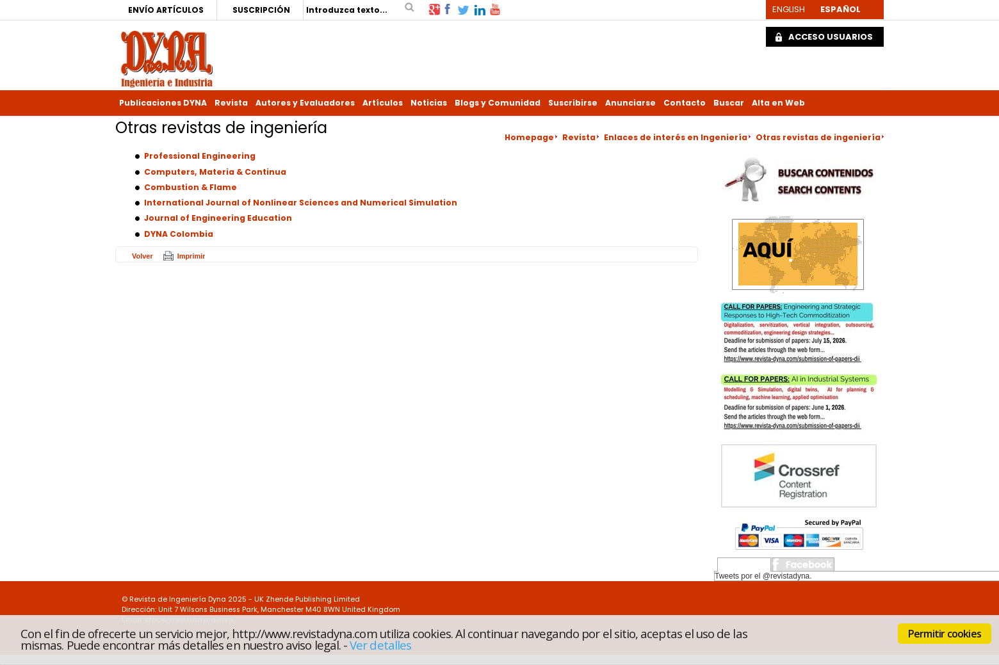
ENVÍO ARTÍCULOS (166, 9)
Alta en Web (778, 102)
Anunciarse (630, 102)
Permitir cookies (944, 634)
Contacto (684, 102)
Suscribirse (572, 102)
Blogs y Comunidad (497, 102)
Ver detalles (380, 645)
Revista (231, 102)
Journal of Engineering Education (218, 217)
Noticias (428, 102)
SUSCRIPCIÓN (261, 9)
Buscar (728, 102)
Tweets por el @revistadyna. (763, 576)
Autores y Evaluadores (305, 102)
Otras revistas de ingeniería (818, 137)
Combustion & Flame (190, 187)
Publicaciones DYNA (163, 102)
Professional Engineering (200, 155)
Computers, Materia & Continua (215, 171)
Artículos (382, 102)
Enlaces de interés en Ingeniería (675, 137)
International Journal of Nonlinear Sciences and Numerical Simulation (300, 202)
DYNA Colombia (178, 233)
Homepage (529, 137)
